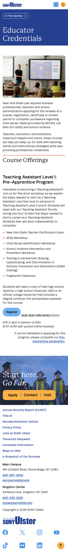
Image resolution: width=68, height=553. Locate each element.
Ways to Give (11, 450)
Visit (47, 395)
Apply (13, 395)
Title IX (7, 416)
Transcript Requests (16, 439)
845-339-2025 (13, 497)
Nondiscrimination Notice (20, 421)
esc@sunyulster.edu (16, 480)
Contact (31, 395)
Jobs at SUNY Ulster (16, 433)
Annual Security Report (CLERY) (24, 410)
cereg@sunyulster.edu (17, 503)
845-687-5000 (13, 475)
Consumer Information (18, 445)
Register (11, 312)
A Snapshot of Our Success (21, 456)
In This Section (15, 15)
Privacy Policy (12, 427)
